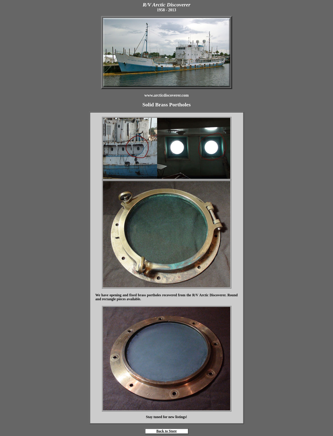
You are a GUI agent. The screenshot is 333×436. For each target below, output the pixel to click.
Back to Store (166, 431)
